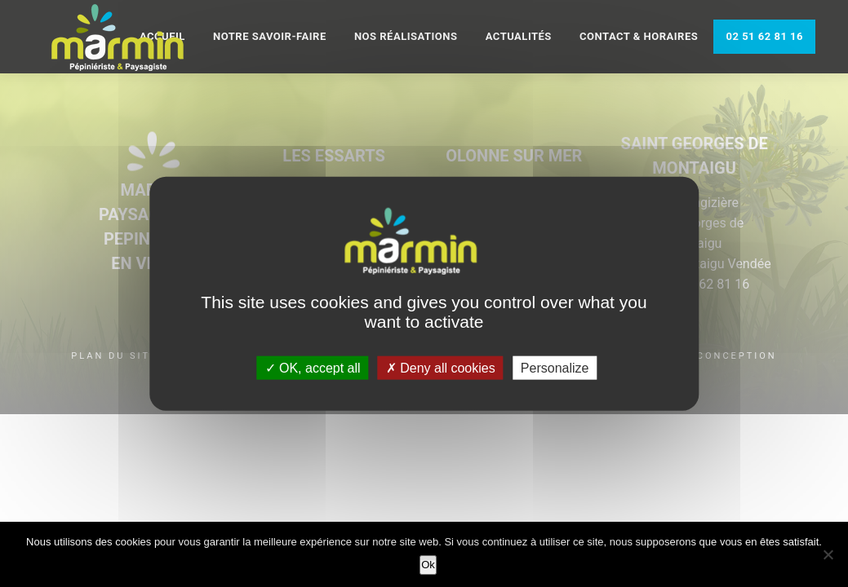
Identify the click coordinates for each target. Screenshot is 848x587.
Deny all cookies (440, 367)
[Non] (827, 554)
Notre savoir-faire (269, 36)
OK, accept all (313, 367)
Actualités (519, 36)
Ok (428, 564)
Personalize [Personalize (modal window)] (555, 367)
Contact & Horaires (638, 36)
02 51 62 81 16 (764, 36)
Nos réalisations (406, 36)
